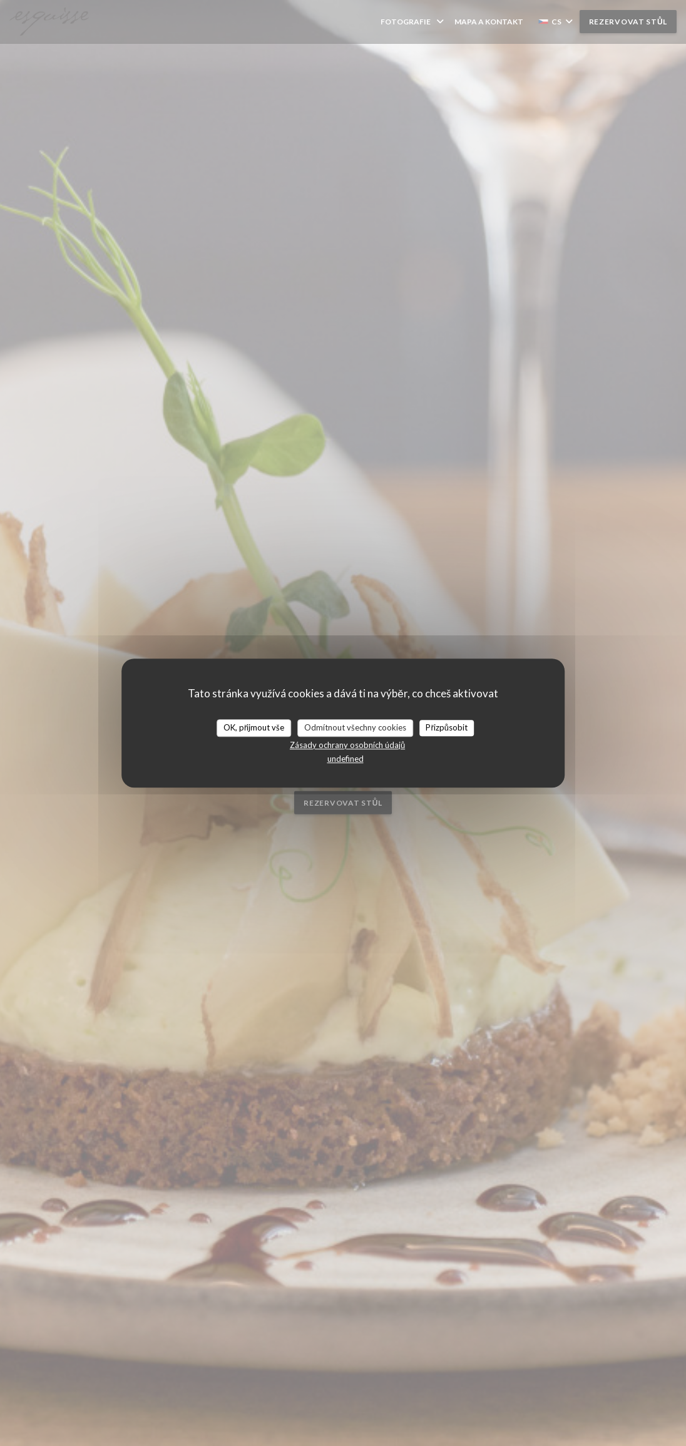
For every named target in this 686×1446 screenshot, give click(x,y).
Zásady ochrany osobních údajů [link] (347, 745)
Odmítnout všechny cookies (355, 727)
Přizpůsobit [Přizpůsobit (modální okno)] (447, 727)
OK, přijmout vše (253, 727)
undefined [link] (345, 759)
